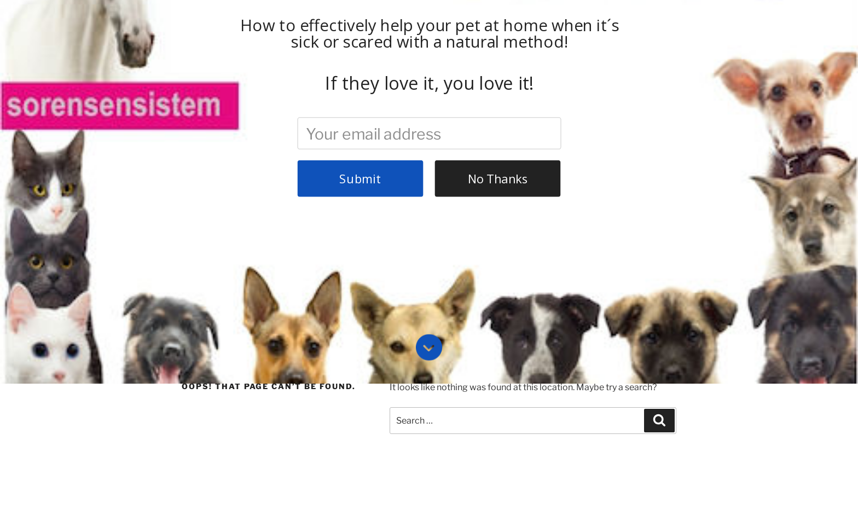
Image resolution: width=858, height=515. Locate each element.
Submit (360, 23)
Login (490, 260)
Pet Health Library (426, 260)
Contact (316, 260)
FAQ (273, 260)
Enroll (362, 260)
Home (191, 260)
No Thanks (498, 23)
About (233, 260)
